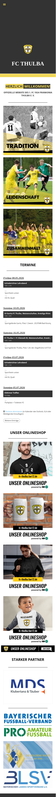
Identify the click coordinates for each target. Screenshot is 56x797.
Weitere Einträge (12, 420)
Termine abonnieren (13, 411)
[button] (27, 291)
